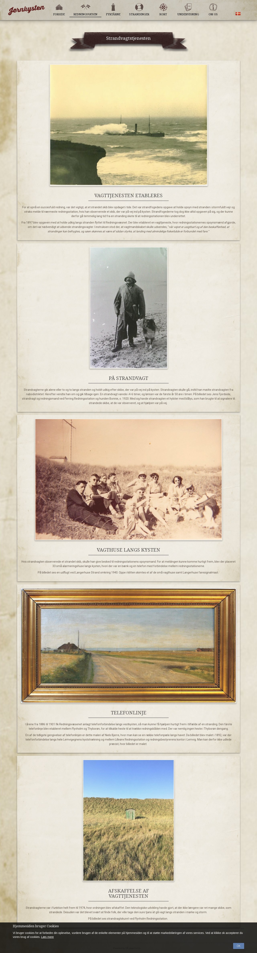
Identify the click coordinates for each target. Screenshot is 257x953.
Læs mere (47, 937)
